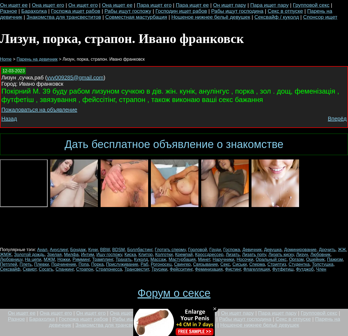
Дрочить (327, 249)
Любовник (320, 254)
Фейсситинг (181, 269)
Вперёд (337, 119)
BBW (105, 249)
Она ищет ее (117, 5)
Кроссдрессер (209, 254)
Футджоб (304, 269)
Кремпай (184, 254)
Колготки (164, 254)
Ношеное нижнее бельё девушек (210, 17)
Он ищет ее (14, 5)
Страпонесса (109, 269)
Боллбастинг (139, 249)
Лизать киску (281, 254)
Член (321, 269)
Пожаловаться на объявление (39, 110)
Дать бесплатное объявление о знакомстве (173, 144)
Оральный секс (271, 259)
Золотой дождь (29, 254)
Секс (225, 264)
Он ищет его (83, 5)
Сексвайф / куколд (276, 17)
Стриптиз (276, 264)
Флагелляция (256, 269)
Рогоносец (161, 264)
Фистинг (233, 269)
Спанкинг (64, 269)
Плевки (41, 264)
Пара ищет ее (192, 5)
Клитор (145, 254)
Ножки (63, 259)
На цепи (33, 259)
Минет (204, 259)
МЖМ (49, 259)
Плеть (26, 264)
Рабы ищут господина (237, 11)
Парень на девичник (37, 59)
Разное (8, 11)
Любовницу (11, 259)
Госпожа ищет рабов (75, 11)
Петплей (8, 264)
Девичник (252, 249)
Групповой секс (311, 5)
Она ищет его (48, 5)
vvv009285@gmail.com (75, 78)
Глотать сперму (170, 249)
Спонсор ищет (320, 17)
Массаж (158, 259)
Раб (144, 264)
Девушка (273, 249)
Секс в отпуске (285, 11)
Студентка (298, 264)
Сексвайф (10, 269)
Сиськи (239, 264)
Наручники (223, 259)
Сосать (46, 269)
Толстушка (322, 264)
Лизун (302, 254)
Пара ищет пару (269, 5)
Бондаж (78, 249)
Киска (130, 254)
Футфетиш (282, 269)
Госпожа (231, 249)
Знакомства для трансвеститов (63, 17)
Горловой (197, 249)
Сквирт (29, 269)
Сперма (257, 264)
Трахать (124, 259)
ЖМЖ (6, 254)
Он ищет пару (229, 5)
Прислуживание (122, 264)
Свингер (182, 264)
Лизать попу (254, 254)
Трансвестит (137, 269)
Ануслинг (59, 249)
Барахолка (34, 11)
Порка (97, 264)
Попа (84, 264)
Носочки (245, 259)
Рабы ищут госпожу (127, 11)
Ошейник (315, 259)
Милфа (71, 254)
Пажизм (335, 259)
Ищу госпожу (109, 254)
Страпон (84, 269)
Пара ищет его (154, 5)
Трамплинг (102, 259)
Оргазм (296, 259)
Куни (93, 249)
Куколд (141, 259)
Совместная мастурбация (136, 17)
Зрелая (54, 254)
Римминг (81, 259)
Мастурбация (182, 259)
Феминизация (209, 269)
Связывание (205, 264)
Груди (215, 249)
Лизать (233, 254)
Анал (42, 249)
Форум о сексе (174, 293)
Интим (87, 254)
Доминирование (300, 249)
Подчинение (63, 264)
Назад (9, 119)
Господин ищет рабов (181, 11)
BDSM (118, 249)
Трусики (159, 269)
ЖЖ (342, 249)
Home (6, 59)
